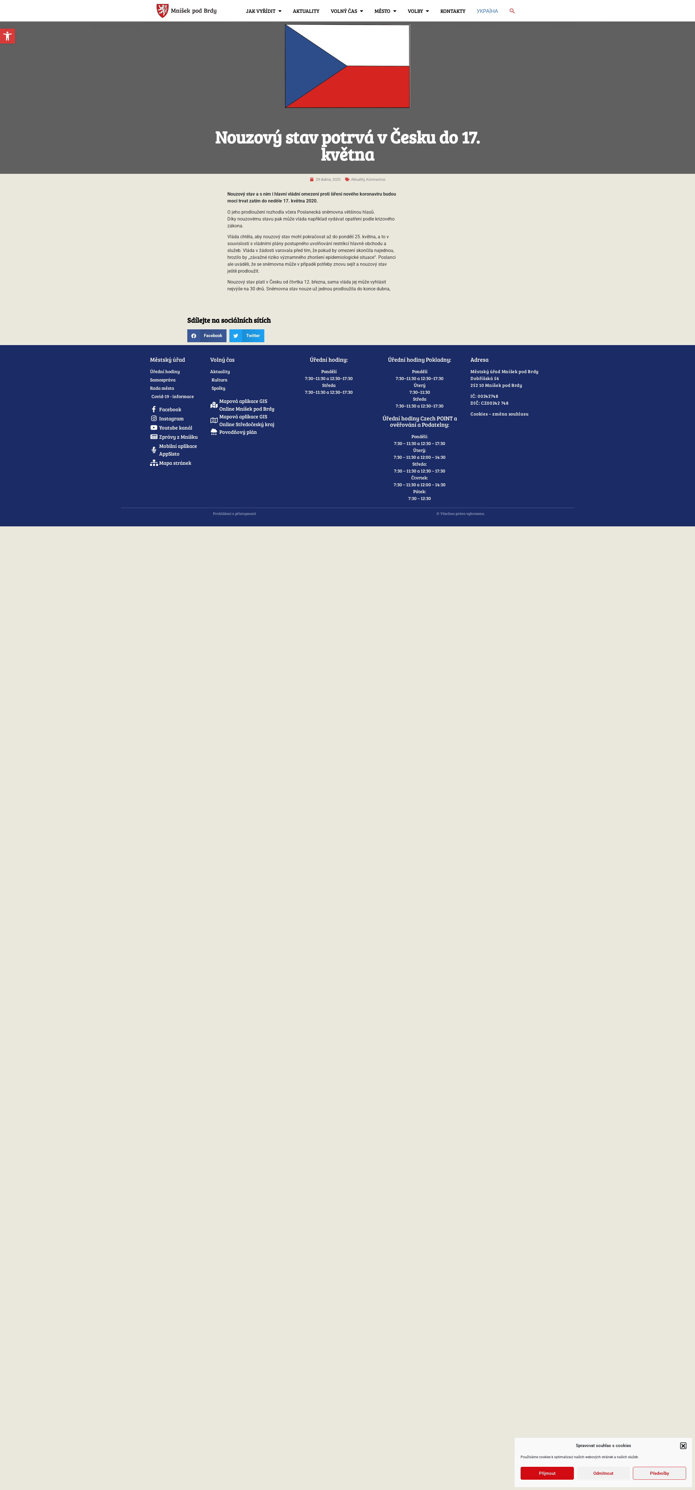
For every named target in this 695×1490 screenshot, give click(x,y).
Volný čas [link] (347, 10)
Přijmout (547, 1473)
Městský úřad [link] (167, 359)
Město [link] (385, 10)
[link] (7, 36)
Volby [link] (418, 10)
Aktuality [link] (306, 10)
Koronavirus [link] (375, 179)
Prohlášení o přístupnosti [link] (234, 513)
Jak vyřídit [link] (263, 10)
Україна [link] (487, 10)
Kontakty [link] (452, 10)
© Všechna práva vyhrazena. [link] (460, 513)
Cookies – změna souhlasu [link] (499, 414)
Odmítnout (603, 1473)
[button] (683, 1445)
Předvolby (659, 1473)
